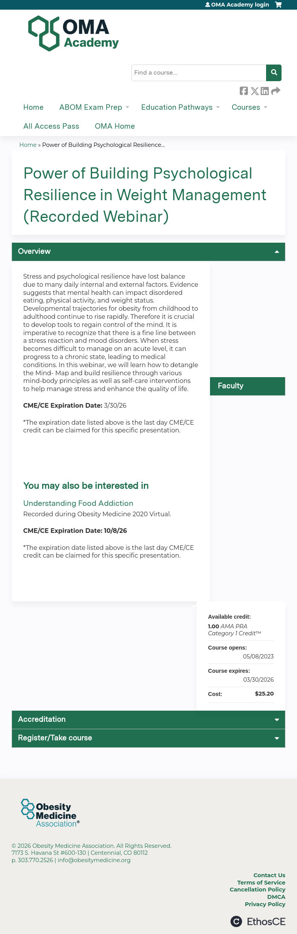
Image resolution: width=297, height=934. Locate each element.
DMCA (276, 896)
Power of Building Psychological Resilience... (103, 144)
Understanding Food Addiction (78, 503)
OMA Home (115, 126)
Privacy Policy (265, 904)
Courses (246, 107)
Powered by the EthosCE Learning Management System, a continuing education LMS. (257, 921)
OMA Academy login (240, 4)
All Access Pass (51, 126)
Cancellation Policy (257, 889)
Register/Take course (55, 737)
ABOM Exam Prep (90, 107)
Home (33, 107)
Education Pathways (177, 107)
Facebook (244, 89)
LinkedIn (264, 89)
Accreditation (41, 719)
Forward (275, 89)
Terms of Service (261, 882)
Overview (34, 251)
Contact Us (269, 875)
